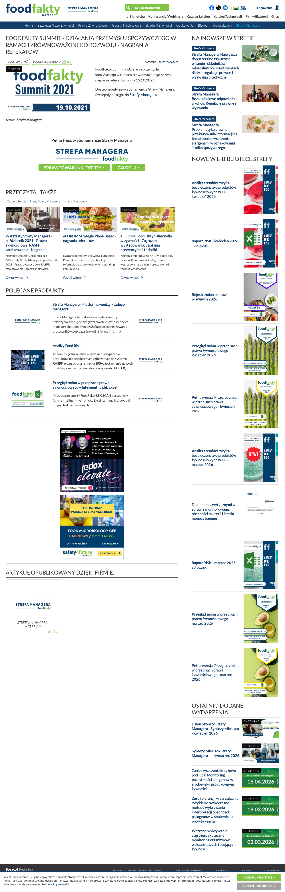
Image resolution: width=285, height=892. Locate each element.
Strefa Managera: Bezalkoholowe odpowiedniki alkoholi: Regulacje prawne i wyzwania (215, 101)
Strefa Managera (248, 25)
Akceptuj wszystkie (257, 877)
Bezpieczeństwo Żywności (55, 25)
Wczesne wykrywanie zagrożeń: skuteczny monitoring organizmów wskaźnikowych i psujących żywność (214, 840)
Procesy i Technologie (126, 25)
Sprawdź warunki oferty (72, 167)
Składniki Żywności (158, 25)
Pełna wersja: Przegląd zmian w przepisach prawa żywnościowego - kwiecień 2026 (215, 404)
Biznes (202, 25)
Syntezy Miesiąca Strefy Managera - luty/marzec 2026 (215, 753)
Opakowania (185, 25)
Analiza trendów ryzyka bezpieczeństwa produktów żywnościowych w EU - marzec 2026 (214, 458)
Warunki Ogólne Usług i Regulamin (137, 871)
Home (29, 25)
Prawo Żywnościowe (92, 25)
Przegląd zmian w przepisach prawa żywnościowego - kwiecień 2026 (215, 350)
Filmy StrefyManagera (45, 201)
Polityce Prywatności (55, 884)
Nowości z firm (222, 25)
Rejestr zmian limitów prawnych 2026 (209, 296)
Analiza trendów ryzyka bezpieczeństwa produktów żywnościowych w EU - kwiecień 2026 (214, 190)
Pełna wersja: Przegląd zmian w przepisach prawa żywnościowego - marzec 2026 (215, 672)
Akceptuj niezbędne (257, 886)
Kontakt (221, 871)
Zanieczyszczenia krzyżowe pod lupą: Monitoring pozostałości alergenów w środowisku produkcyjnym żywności (214, 779)
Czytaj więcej (15, 278)
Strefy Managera (143, 94)
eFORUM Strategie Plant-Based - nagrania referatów (89, 238)
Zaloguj (127, 167)
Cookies (245, 871)
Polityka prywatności (188, 871)
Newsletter (271, 871)
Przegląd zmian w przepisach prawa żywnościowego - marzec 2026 (215, 618)
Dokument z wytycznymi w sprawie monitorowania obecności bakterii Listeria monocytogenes (214, 511)
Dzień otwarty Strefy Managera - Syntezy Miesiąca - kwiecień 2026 (215, 728)
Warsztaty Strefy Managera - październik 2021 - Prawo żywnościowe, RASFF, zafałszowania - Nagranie (29, 243)
